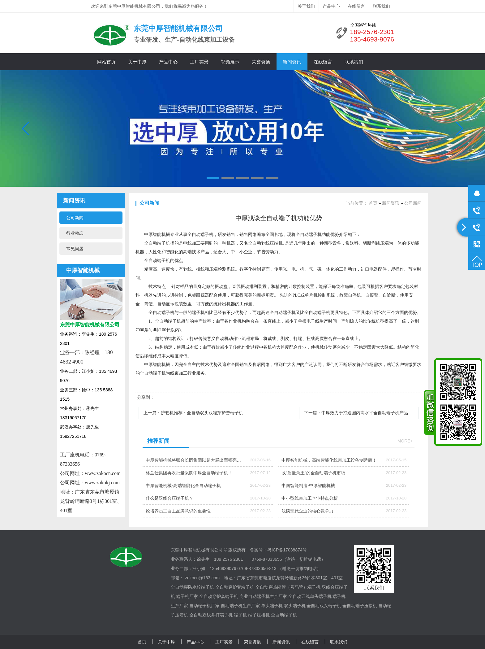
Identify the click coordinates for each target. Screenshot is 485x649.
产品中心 (331, 6)
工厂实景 (199, 61)
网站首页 (106, 61)
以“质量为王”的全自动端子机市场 (313, 472)
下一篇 (361, 412)
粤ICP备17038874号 (287, 549)
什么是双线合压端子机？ (169, 498)
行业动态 (75, 233)
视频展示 (230, 61)
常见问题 (75, 248)
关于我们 (306, 6)
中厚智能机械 (83, 270)
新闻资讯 (292, 61)
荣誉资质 (261, 61)
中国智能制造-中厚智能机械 (308, 485)
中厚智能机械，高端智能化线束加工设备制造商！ (329, 460)
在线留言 (356, 6)
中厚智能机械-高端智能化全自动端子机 (183, 485)
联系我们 (381, 6)
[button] (213, 178)
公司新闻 (75, 217)
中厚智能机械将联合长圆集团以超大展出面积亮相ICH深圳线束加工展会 (193, 462)
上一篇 (193, 412)
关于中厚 (137, 61)
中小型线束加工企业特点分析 (309, 498)
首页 (373, 203)
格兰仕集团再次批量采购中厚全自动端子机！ (189, 472)
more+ (405, 440)
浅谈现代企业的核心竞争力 (307, 510)
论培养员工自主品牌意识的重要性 (178, 510)
